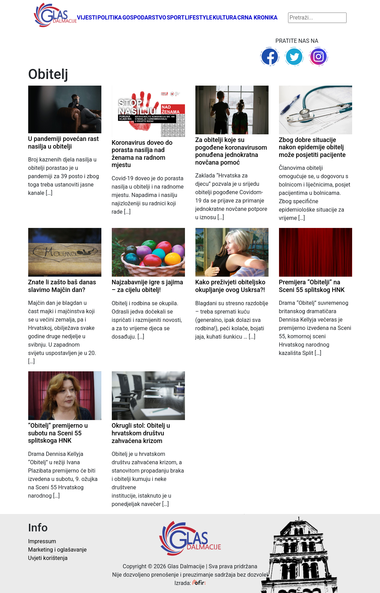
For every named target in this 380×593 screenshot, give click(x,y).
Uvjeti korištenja (48, 558)
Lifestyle (198, 17)
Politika (110, 17)
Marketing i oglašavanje (57, 549)
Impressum (42, 541)
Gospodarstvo (144, 17)
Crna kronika (257, 17)
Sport (176, 17)
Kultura (225, 17)
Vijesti (87, 17)
